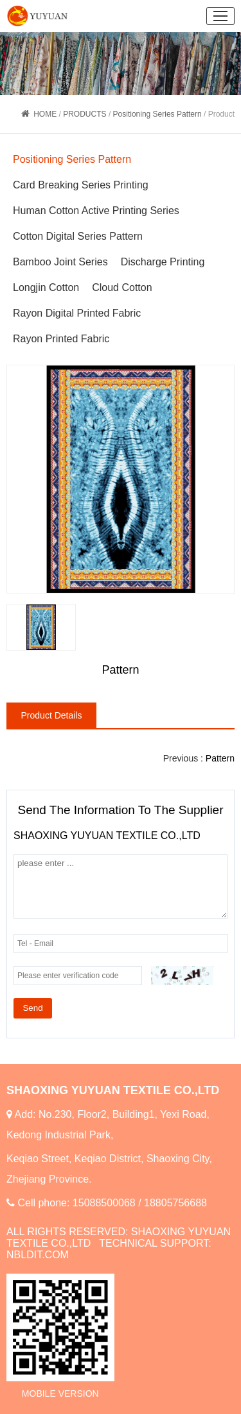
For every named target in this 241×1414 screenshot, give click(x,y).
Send (32, 1008)
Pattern (220, 758)
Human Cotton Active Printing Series (96, 210)
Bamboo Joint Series (60, 261)
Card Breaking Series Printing (80, 184)
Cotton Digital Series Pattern (78, 236)
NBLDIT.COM (37, 1254)
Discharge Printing (163, 261)
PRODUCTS (84, 114)
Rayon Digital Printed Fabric (77, 313)
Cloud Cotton (122, 287)
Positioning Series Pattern (157, 114)
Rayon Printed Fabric (61, 338)
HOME (45, 114)
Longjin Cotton (46, 287)
